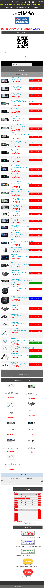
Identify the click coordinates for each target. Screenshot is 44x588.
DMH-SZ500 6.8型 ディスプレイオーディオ (20, 233)
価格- (26, 74)
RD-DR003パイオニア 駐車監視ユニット (20, 315)
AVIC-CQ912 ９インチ (15, 109)
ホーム (22, 1)
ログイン (28, 1)
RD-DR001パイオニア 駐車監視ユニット (20, 322)
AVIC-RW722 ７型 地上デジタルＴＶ (19, 205)
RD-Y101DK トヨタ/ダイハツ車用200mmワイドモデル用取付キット (22, 340)
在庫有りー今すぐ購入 (35, 80)
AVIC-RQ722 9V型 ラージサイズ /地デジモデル (22, 93)
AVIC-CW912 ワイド (15, 150)
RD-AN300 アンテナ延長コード (18, 363)
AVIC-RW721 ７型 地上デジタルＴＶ (19, 219)
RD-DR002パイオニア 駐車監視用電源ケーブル (22, 354)
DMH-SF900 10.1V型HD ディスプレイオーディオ (22, 167)
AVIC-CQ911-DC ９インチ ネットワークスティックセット (22, 134)
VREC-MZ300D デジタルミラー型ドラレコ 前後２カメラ (22, 280)
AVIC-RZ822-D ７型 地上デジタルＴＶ (19, 212)
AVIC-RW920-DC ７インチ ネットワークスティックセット (22, 183)
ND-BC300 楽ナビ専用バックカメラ (19, 287)
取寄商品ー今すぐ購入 (35, 283)
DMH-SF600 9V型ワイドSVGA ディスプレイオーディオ (22, 226)
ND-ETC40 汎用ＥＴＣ (15, 306)
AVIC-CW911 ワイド (15, 174)
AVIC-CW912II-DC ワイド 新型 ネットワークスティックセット (22, 101)
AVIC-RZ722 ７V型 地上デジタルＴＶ (19, 198)
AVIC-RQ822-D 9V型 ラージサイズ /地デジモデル (22, 86)
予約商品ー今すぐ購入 (35, 298)
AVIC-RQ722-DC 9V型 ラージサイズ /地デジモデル (22, 78)
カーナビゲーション (9, 52)
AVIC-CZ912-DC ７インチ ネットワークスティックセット (22, 142)
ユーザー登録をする (38, 1)
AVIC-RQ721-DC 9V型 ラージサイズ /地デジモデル (22, 117)
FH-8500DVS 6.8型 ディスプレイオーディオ (20, 255)
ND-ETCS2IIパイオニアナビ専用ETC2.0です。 (22, 271)
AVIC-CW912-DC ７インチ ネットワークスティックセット (22, 191)
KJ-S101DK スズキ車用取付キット (18, 329)
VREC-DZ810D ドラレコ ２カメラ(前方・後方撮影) (22, 263)
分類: (22, 62)
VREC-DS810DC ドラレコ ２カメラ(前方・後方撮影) (22, 248)
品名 (22, 74)
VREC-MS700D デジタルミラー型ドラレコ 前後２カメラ (22, 241)
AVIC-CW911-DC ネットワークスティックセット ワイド (22, 126)
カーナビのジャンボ (25, 586)
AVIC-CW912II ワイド (15, 158)
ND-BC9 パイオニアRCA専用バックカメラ (22, 297)
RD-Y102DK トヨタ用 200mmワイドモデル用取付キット (22, 348)
